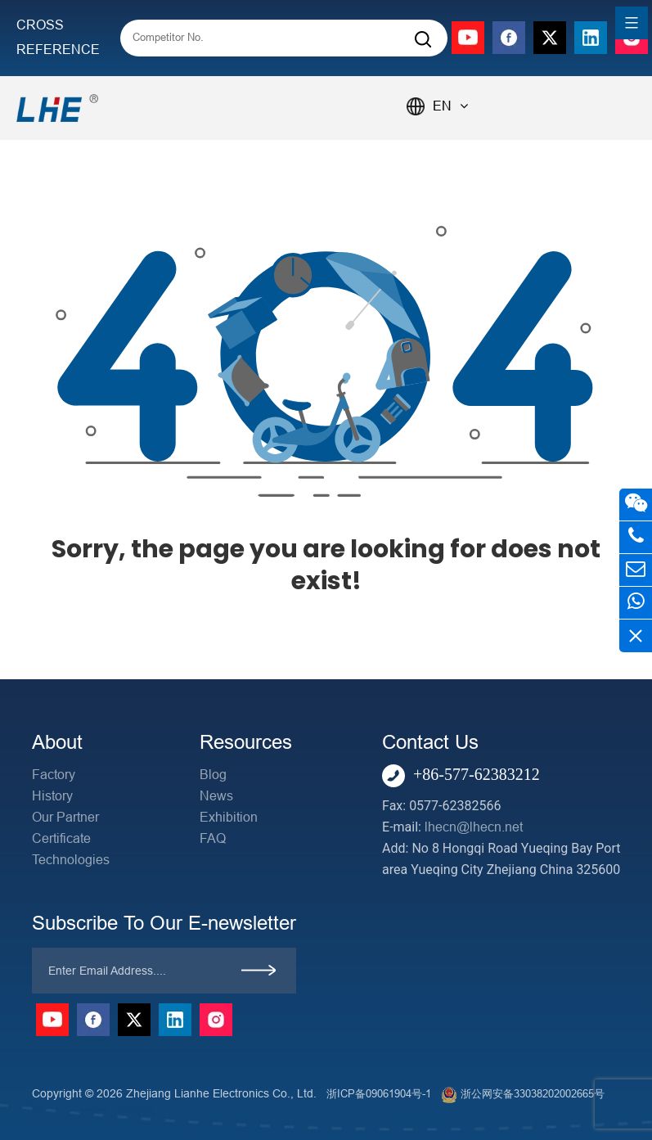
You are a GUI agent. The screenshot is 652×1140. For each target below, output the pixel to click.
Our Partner (65, 817)
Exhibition (229, 817)
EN (450, 106)
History (52, 796)
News (216, 796)
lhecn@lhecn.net (474, 827)
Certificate (61, 838)
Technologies (71, 860)
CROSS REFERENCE (58, 37)
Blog (213, 775)
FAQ (213, 838)
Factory (53, 775)
